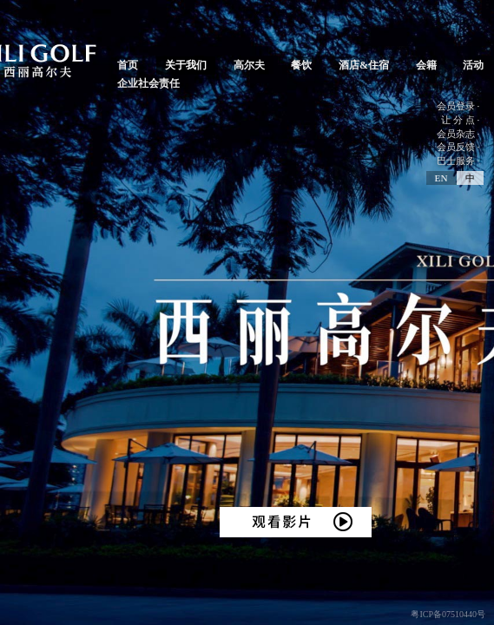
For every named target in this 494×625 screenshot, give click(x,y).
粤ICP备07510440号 (448, 614)
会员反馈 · (458, 146)
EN (441, 178)
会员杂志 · (458, 133)
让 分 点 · (460, 120)
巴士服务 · (458, 160)
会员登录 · (458, 106)
